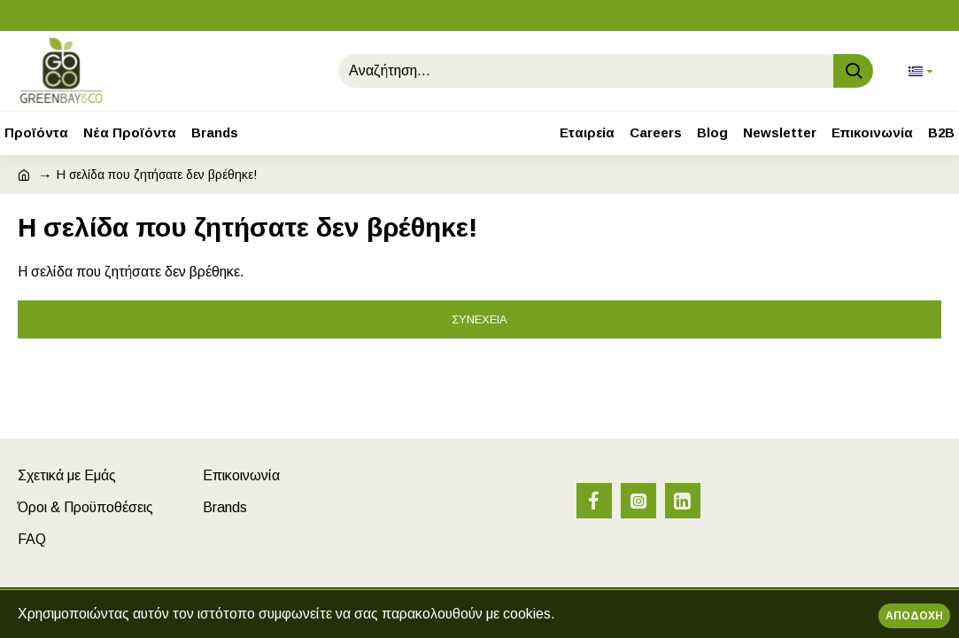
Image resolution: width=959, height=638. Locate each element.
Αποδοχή (914, 616)
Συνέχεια (479, 319)
